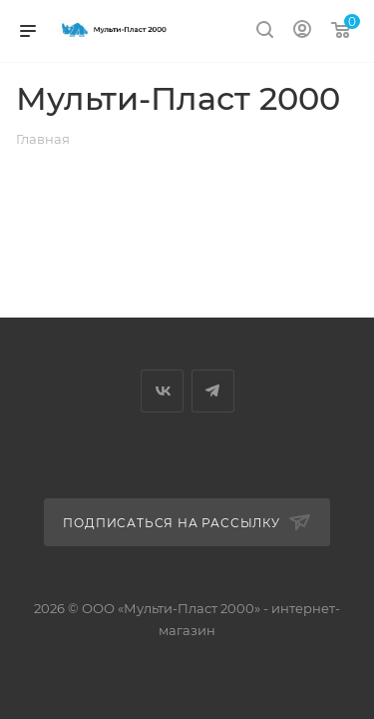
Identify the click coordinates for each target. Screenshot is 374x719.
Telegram (212, 390)
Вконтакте (162, 390)
